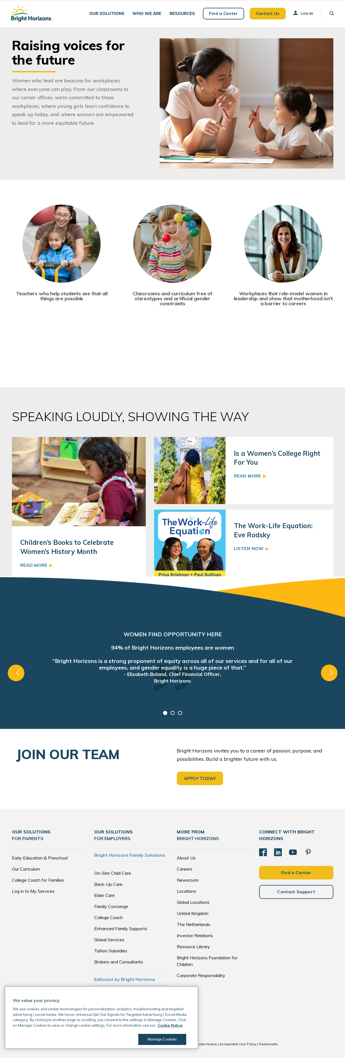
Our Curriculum (26, 869)
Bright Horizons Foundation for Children (207, 961)
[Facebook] (263, 852)
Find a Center (223, 13)
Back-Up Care (108, 884)
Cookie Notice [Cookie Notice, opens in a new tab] (170, 1025)
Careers (184, 869)
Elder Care (104, 895)
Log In (302, 13)
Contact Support (296, 891)
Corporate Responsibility (201, 975)
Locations (186, 891)
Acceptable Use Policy (237, 1044)
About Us (186, 858)
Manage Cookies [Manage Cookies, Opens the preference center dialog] (162, 1039)
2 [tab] (172, 713)
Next (329, 673)
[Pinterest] (308, 852)
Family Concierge (111, 906)
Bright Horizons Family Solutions (129, 855)
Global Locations (193, 902)
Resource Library (193, 946)
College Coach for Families (38, 880)
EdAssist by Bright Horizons (124, 979)
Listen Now (249, 548)
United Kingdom (192, 913)
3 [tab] (180, 713)
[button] (106, 13)
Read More (33, 565)
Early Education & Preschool (40, 858)
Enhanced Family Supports (120, 928)
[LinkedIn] (278, 852)
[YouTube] (293, 852)
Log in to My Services (33, 891)
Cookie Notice (205, 1044)
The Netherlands (193, 924)
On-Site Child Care (112, 873)
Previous (16, 673)
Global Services (109, 939)
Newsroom (188, 880)
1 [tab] (165, 713)
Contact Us (268, 13)
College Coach (108, 917)
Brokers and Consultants (118, 962)
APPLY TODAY (200, 778)
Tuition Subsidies (110, 950)
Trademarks (268, 1044)
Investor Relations (195, 935)
